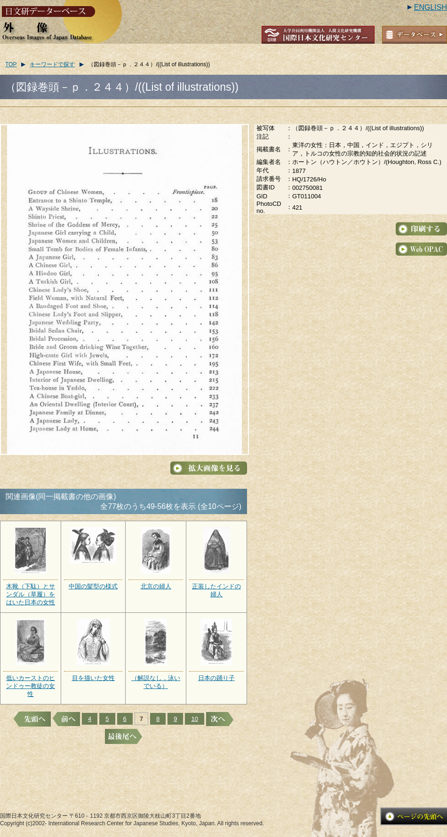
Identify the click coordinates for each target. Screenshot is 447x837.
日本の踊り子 (216, 677)
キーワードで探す (52, 64)
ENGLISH (430, 7)
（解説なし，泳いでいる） (155, 681)
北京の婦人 (156, 586)
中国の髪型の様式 (93, 586)
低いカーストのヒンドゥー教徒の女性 (30, 685)
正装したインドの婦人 (216, 590)
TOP (10, 64)
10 (194, 718)
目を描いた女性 (93, 677)
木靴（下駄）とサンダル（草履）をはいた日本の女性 (30, 594)
